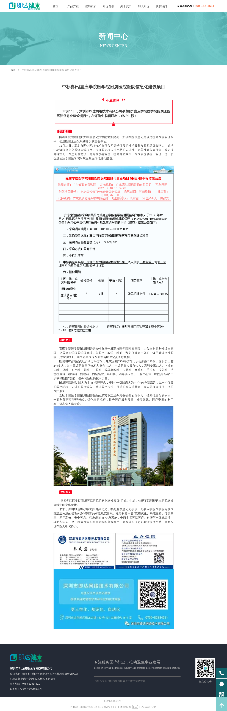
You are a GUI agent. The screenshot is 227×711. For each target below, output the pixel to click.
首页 (13, 70)
